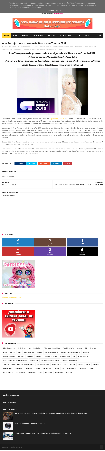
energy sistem (72, 370)
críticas (37, 370)
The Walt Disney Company (50, 361)
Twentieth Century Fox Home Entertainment (18, 365)
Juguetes (51, 36)
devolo (56, 370)
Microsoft (21, 357)
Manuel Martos (58, 48)
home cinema (8, 374)
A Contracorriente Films (52, 349)
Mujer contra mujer (76, 48)
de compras (47, 370)
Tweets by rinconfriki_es (11, 298)
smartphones (20, 374)
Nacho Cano (93, 48)
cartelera (96, 365)
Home (6, 36)
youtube (69, 374)
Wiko (65, 365)
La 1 (51, 48)
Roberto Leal (35, 50)
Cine (15, 36)
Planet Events (65, 357)
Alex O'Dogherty (68, 349)
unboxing (48, 374)
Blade (5, 353)
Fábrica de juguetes (51, 353)
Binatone (93, 349)
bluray (88, 365)
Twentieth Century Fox (69, 361)
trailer (40, 374)
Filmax (39, 353)
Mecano (66, 48)
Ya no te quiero (59, 50)
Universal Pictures (43, 365)
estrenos (83, 370)
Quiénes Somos (66, 36)
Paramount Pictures (50, 357)
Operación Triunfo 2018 (22, 50)
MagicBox (86, 353)
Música (25, 36)
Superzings (34, 361)
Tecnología (38, 36)
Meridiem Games (9, 357)
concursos (28, 370)
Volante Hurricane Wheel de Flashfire (29, 424)
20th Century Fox (9, 349)
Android (79, 349)
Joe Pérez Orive (44, 48)
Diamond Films (29, 353)
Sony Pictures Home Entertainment (15, 361)
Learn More (49, 11)
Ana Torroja (35, 48)
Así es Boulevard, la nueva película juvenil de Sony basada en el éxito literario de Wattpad (51, 414)
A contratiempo (25, 48)
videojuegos (59, 374)
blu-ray (80, 365)
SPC (74, 357)
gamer (91, 370)
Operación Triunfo (8, 50)
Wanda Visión (56, 365)
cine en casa (7, 370)
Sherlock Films (83, 357)
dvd (63, 370)
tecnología (31, 374)
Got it (58, 11)
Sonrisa (42, 50)
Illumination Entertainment (70, 353)
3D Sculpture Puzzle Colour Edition (29, 349)
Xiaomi (72, 365)
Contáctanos (83, 36)
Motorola (30, 357)
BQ (86, 349)
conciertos (18, 370)
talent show (50, 50)
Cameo (12, 353)
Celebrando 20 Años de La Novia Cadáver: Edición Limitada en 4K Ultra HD (44, 434)
